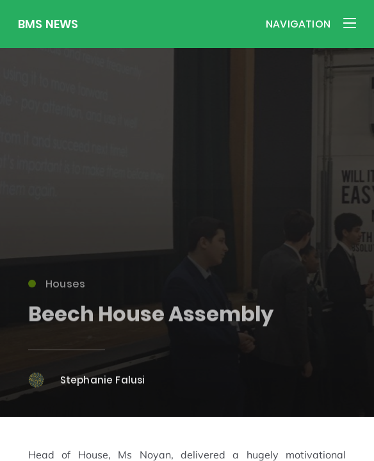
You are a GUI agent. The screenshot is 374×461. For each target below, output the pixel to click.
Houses (57, 287)
